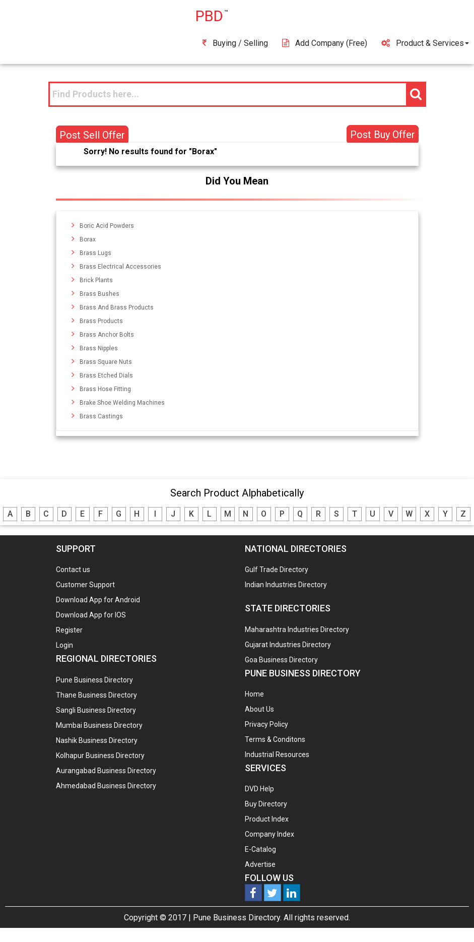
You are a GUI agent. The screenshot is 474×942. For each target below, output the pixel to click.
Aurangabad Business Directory (106, 771)
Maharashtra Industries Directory (297, 629)
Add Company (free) (324, 43)
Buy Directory (266, 804)
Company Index (269, 834)
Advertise (260, 864)
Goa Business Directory (281, 660)
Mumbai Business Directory (99, 725)
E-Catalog (260, 849)
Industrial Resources (277, 754)
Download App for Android (98, 600)
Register (69, 630)
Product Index (267, 819)
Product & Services (425, 43)
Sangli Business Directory (96, 710)
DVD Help (259, 789)
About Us (259, 709)
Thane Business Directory (96, 695)
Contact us (73, 570)
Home (254, 694)
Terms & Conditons (275, 739)
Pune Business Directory (94, 680)
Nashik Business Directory (97, 740)
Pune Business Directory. (237, 917)
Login (64, 645)
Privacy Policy (266, 724)
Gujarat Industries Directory (288, 645)
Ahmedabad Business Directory (106, 786)
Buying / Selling (235, 43)
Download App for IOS (91, 615)
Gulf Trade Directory (276, 570)
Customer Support (85, 585)
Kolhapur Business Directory (100, 755)
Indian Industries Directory (286, 585)
